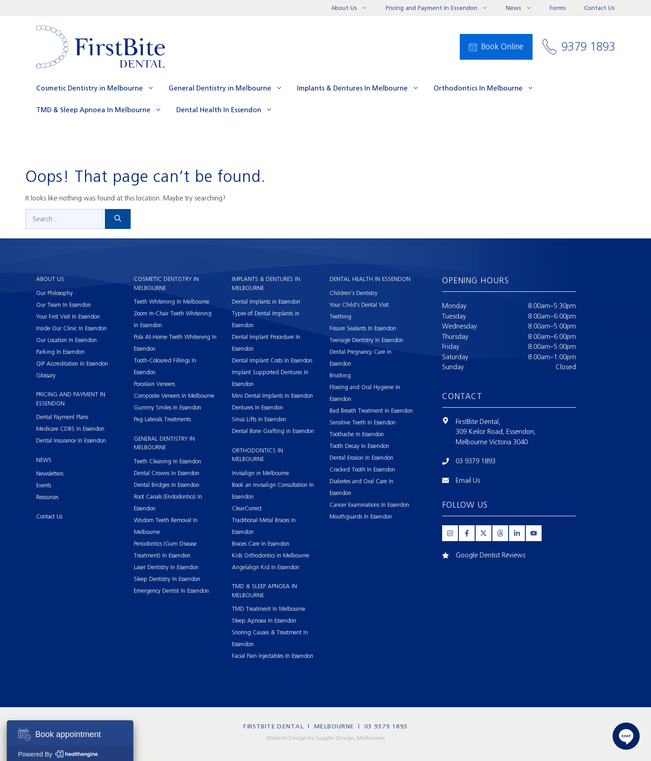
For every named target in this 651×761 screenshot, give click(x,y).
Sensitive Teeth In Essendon (363, 422)
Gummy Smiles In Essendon (167, 407)
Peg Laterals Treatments (162, 419)
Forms (558, 8)
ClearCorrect (247, 508)
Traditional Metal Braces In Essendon (264, 526)
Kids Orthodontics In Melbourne (270, 555)
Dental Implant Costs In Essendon (272, 360)
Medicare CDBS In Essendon (70, 428)
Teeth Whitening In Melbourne (171, 301)
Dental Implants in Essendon (266, 301)
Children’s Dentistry (353, 293)
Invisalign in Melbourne (260, 473)
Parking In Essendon (60, 351)
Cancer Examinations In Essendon (369, 504)
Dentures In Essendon (257, 407)
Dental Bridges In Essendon (166, 484)
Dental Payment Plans (62, 417)
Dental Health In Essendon (228, 110)
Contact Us (599, 8)
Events (43, 485)
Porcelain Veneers (154, 383)
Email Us (468, 480)
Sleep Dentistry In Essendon (167, 579)
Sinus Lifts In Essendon (259, 419)
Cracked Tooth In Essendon (362, 469)
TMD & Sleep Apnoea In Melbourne (102, 110)
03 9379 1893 (475, 461)
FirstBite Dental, (478, 422)
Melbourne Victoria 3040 (492, 442)
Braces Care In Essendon (260, 543)
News (523, 8)
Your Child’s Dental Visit (359, 304)
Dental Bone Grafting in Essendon (273, 431)
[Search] (118, 219)
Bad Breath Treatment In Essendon (371, 410)
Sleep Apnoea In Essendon (264, 620)
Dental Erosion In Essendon (361, 457)
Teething (340, 316)
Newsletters (49, 473)
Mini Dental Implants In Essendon (272, 395)
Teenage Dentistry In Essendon (366, 340)
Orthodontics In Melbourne (487, 88)
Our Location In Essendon (66, 340)
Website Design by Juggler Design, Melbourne (325, 738)
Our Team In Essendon (63, 304)
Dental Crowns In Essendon (166, 473)
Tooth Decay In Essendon (359, 445)
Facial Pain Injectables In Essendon (272, 655)
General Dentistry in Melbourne (229, 88)
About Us (354, 8)
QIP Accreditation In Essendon (72, 363)
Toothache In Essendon (357, 434)
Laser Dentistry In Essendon (166, 567)
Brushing (340, 375)
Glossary (46, 375)
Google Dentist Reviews (490, 555)
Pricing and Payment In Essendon (441, 8)
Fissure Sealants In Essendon (363, 328)
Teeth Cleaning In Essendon (167, 461)
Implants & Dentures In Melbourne (361, 88)
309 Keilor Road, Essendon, (496, 432)
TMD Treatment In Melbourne (268, 608)
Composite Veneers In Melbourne (174, 395)
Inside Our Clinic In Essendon (71, 328)
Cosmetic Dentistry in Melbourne (98, 88)
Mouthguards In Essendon (361, 516)
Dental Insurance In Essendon (71, 440)
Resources (47, 497)
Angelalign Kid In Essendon (265, 567)
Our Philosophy (54, 293)
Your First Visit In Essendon (68, 316)
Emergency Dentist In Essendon (171, 590)
